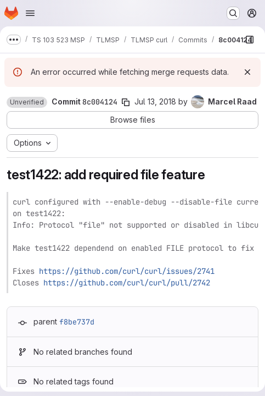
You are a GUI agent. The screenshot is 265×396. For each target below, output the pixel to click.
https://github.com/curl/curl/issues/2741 (127, 271)
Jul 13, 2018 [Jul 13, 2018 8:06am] (155, 101)
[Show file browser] (249, 39)
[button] (27, 102)
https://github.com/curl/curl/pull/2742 (126, 283)
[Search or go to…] (233, 13)
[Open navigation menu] (30, 13)
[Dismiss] (247, 72)
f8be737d (76, 322)
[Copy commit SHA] (125, 102)
